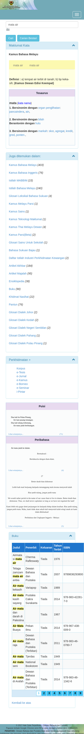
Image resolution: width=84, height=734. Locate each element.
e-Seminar (23, 387)
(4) (62, 470)
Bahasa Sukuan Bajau (22, 250)
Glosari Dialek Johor (21, 312)
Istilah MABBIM (18, 180)
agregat (59, 131)
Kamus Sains (17, 211)
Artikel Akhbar (17, 265)
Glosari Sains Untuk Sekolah (26, 242)
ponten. (20, 134)
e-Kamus (22, 380)
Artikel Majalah (18, 273)
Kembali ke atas (21, 702)
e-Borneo (22, 384)
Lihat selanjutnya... (15, 434)
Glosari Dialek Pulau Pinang (25, 343)
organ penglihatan (49, 107)
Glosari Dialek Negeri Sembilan (28, 327)
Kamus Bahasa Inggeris (23, 172)
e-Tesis (21, 372)
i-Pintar (21, 391)
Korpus (21, 368)
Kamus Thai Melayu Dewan (25, 227)
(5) (62, 526)
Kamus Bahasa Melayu (23, 164)
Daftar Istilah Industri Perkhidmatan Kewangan (37, 258)
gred (12, 134)
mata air (18, 65)
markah (42, 131)
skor (51, 131)
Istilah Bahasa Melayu (22, 188)
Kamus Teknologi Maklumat (25, 219)
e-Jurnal (21, 376)
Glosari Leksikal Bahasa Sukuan (28, 196)
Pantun (13, 304)
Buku (12, 289)
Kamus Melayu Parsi (21, 203)
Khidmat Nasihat (19, 296)
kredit (69, 131)
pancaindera (16, 111)
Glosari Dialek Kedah (21, 320)
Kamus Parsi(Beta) (20, 234)
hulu (37, 123)
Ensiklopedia (16, 281)
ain (27, 111)
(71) (61, 434)
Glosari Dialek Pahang (22, 335)
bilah (41, 119)
